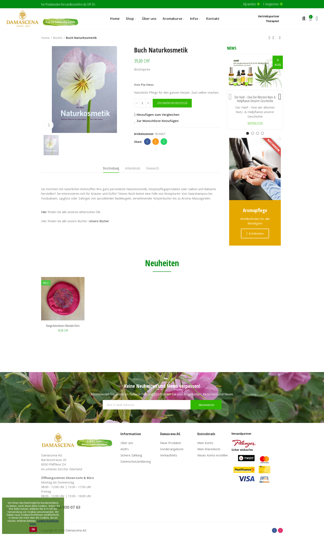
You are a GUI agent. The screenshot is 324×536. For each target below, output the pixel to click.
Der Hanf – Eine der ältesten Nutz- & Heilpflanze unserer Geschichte (255, 99)
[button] (230, 96)
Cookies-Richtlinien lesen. (44, 522)
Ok (33, 529)
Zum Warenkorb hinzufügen (172, 103)
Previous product (269, 38)
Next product (280, 38)
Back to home (275, 38)
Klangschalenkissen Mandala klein (63, 326)
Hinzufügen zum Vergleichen (158, 115)
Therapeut (272, 21)
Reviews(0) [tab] (153, 168)
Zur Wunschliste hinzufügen (158, 121)
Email (155, 141)
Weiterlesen (255, 123)
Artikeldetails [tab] (132, 168)
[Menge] (142, 103)
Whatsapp (164, 141)
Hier (44, 212)
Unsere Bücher (99, 221)
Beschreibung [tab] (111, 168)
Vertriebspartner (268, 16)
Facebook (147, 141)
